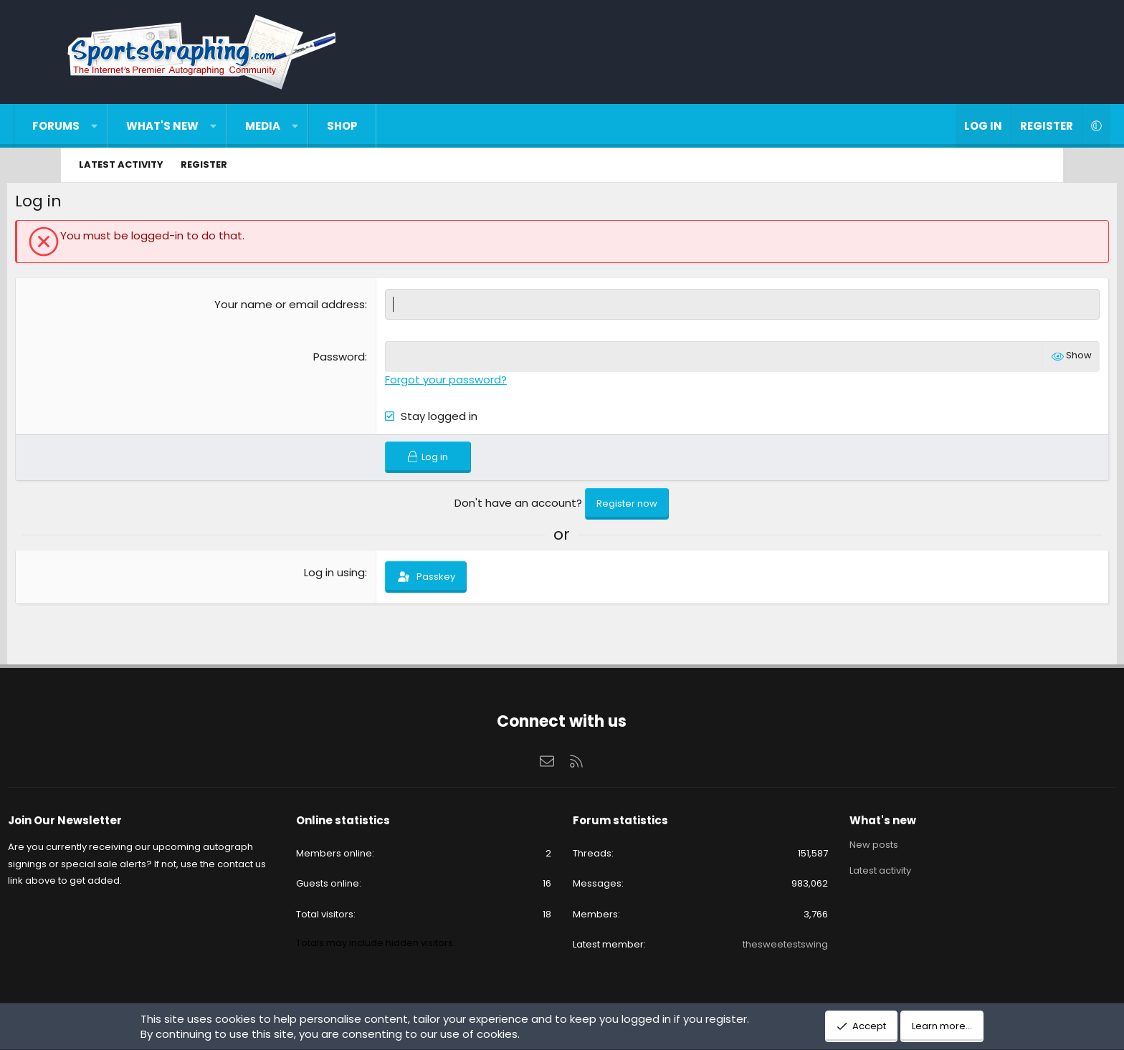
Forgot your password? (465, 382)
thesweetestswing (754, 946)
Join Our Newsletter (128, 822)
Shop (395, 125)
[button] (148, 126)
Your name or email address (309, 307)
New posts (843, 847)
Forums (109, 125)
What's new (216, 125)
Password (358, 359)
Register (204, 164)
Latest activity (121, 164)
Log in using (353, 575)
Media (316, 125)
